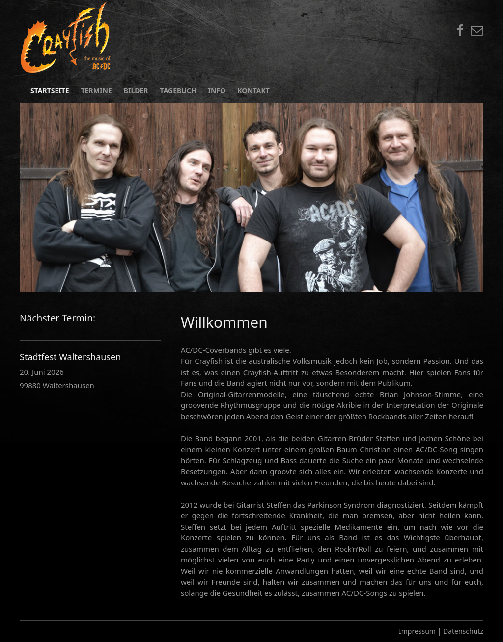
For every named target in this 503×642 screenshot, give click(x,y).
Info (217, 90)
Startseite (49, 90)
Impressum (417, 631)
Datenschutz (463, 631)
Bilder (136, 90)
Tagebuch (178, 90)
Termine (96, 90)
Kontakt (253, 90)
